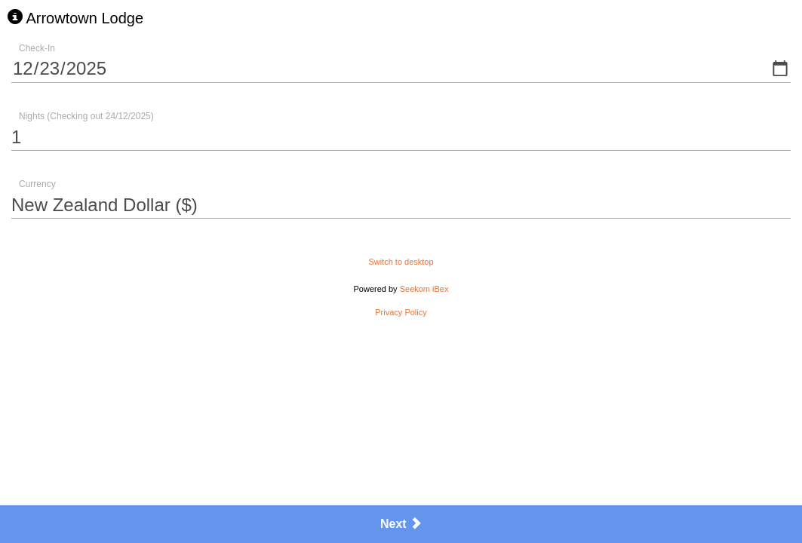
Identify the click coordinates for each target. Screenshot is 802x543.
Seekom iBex (424, 288)
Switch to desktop (400, 261)
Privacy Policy (400, 312)
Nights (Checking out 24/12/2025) (86, 116)
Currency (37, 184)
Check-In (37, 48)
